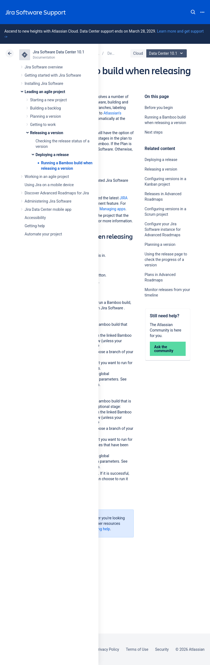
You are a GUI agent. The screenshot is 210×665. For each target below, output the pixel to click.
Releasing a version (46, 133)
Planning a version (45, 116)
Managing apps (113, 209)
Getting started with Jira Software (53, 75)
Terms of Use (137, 649)
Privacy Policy (107, 649)
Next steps (154, 132)
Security (162, 649)
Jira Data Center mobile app (48, 209)
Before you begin (159, 107)
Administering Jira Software (48, 201)
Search (193, 12)
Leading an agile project (45, 92)
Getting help (35, 226)
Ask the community (163, 349)
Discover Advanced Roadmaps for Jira (57, 193)
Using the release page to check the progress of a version (166, 259)
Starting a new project (48, 100)
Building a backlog (45, 108)
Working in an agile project (47, 176)
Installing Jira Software (44, 83)
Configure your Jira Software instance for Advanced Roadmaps (163, 229)
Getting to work (43, 124)
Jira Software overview (44, 67)
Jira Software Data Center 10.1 (58, 52)
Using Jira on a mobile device (49, 185)
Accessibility (35, 217)
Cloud (138, 53)
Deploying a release (52, 154)
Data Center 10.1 (167, 53)
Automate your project (43, 234)
